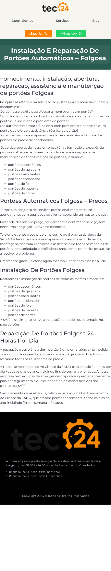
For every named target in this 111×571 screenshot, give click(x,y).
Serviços (62, 21)
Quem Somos (22, 21)
